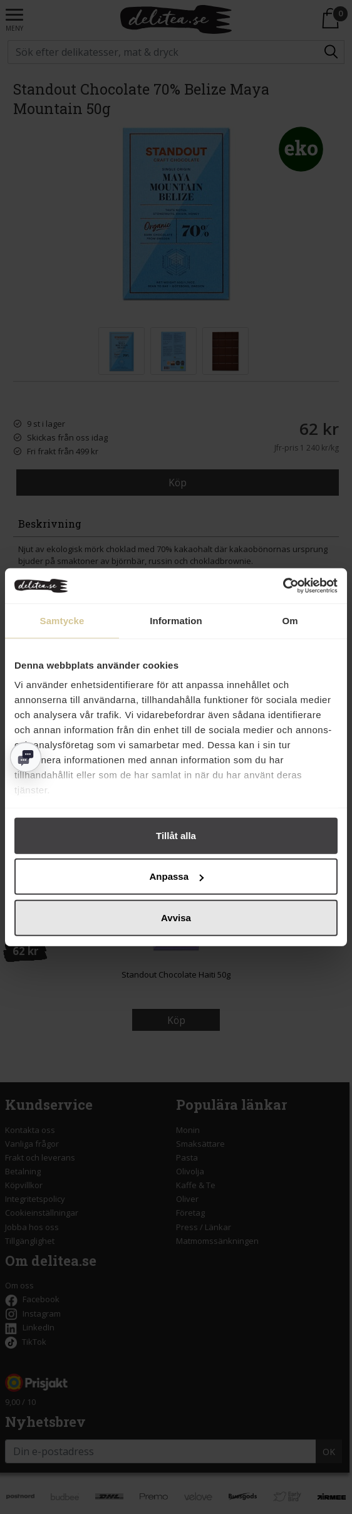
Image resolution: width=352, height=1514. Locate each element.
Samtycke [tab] (62, 620)
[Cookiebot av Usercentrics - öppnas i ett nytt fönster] (283, 586)
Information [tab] (176, 620)
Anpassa (176, 876)
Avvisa (176, 917)
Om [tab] (290, 620)
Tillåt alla (176, 835)
